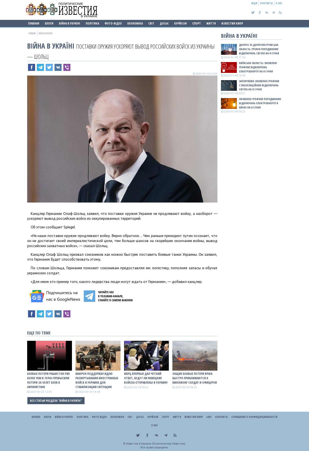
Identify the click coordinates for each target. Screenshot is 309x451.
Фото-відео (113, 23)
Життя (211, 23)
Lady (209, 417)
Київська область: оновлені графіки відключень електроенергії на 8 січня (258, 67)
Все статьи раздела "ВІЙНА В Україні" (56, 400)
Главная (33, 23)
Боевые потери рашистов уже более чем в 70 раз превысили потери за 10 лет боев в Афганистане (48, 380)
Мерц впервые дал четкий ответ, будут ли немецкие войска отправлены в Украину (146, 378)
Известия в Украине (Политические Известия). (156, 443)
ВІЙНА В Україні (69, 23)
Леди (254, 3)
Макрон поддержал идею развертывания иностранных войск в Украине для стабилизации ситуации (96, 380)
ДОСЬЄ (164, 23)
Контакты (266, 3)
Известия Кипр (232, 23)
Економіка (135, 23)
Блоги (49, 23)
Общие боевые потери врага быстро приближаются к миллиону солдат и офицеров (194, 378)
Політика (92, 23)
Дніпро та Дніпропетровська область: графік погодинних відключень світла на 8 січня (259, 49)
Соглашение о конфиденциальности (254, 417)
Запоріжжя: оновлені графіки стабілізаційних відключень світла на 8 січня (259, 85)
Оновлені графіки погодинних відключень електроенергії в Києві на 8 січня (260, 103)
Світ (151, 23)
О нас (279, 3)
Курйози (180, 23)
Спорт (196, 23)
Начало (36, 417)
